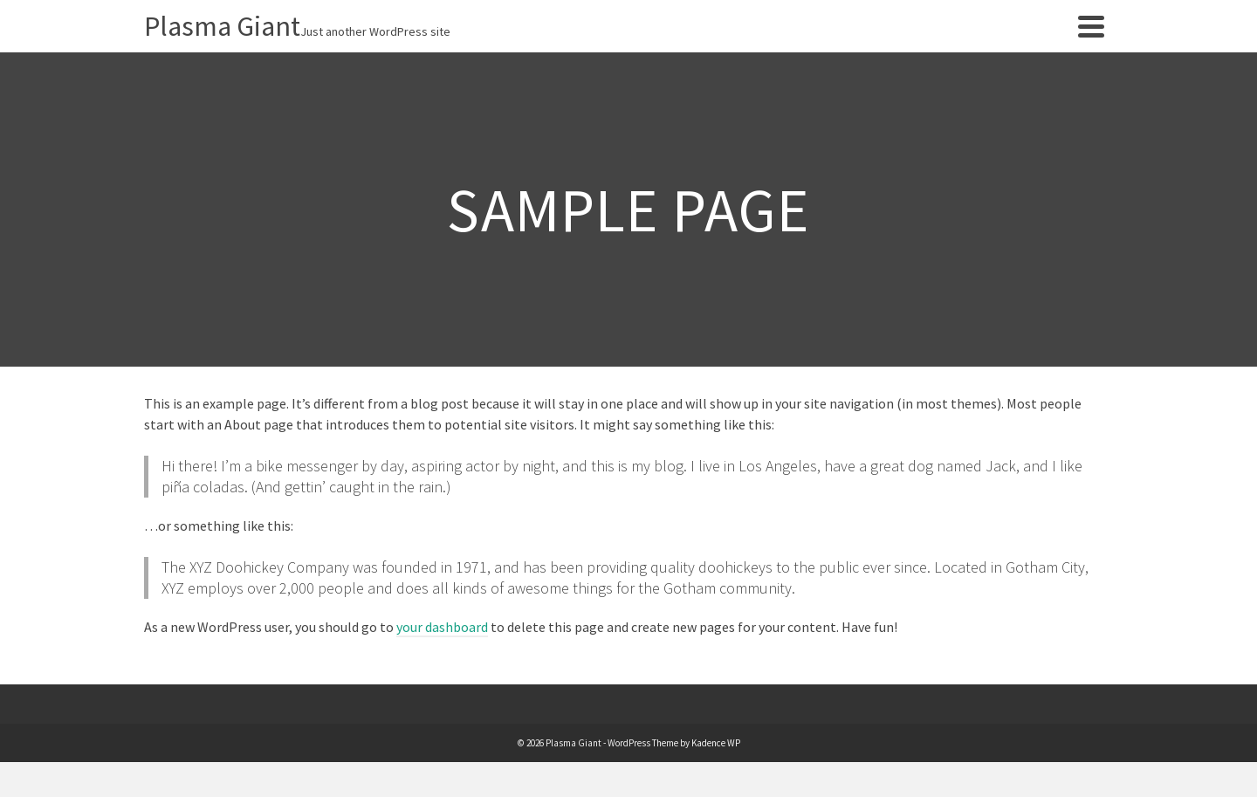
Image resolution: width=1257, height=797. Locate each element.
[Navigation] (1091, 26)
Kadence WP (715, 743)
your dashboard (442, 627)
